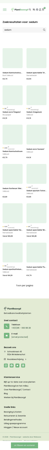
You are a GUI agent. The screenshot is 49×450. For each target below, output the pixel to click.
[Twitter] (17, 365)
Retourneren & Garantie (15, 415)
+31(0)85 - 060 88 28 (21, 328)
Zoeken (44, 30)
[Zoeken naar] (24, 30)
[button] (30, 9)
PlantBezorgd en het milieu (16, 386)
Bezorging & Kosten (13, 412)
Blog (6, 393)
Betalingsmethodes (13, 419)
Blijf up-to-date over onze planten (19, 382)
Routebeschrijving (14, 359)
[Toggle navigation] (4, 10)
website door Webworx (32, 437)
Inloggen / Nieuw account (15, 427)
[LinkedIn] (23, 365)
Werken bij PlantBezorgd (15, 397)
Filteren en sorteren (24, 445)
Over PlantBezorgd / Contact (17, 389)
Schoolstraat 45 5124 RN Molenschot (14, 353)
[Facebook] (12, 365)
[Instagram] (6, 365)
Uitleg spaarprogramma (15, 423)
